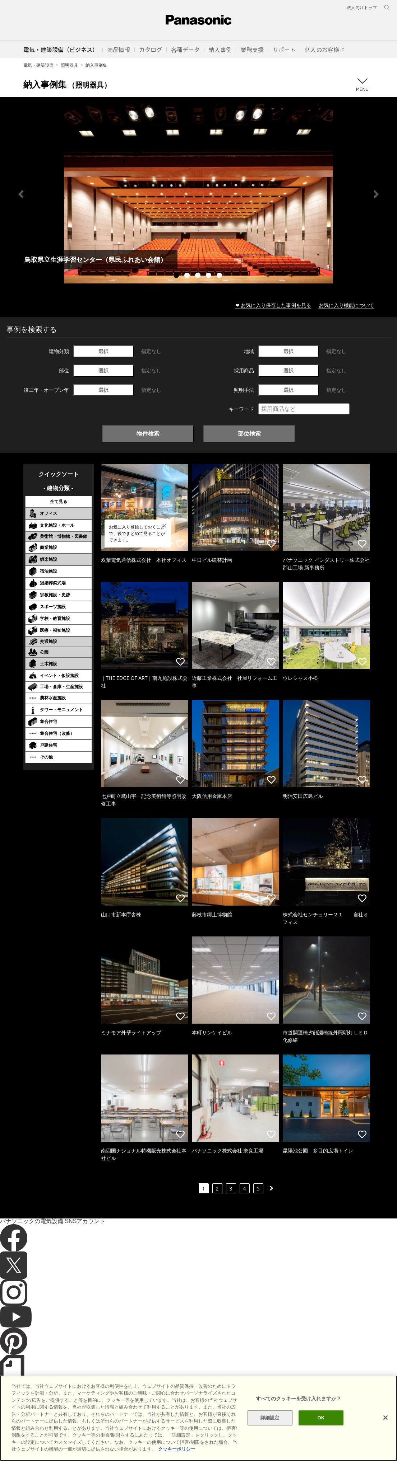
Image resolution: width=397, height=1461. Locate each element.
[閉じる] (385, 1431)
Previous (21, 194)
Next (376, 194)
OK (321, 1430)
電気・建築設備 (38, 65)
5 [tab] (220, 276)
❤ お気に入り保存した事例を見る (273, 305)
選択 (103, 351)
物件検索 (148, 433)
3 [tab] (198, 276)
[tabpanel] (198, 193)
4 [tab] (209, 276)
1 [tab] (177, 276)
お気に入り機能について (346, 305)
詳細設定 (270, 1430)
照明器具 (69, 65)
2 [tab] (187, 276)
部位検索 (249, 433)
